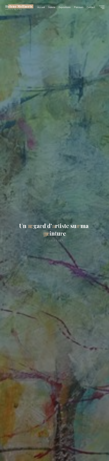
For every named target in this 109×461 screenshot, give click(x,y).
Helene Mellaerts (18, 6)
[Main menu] (101, 7)
